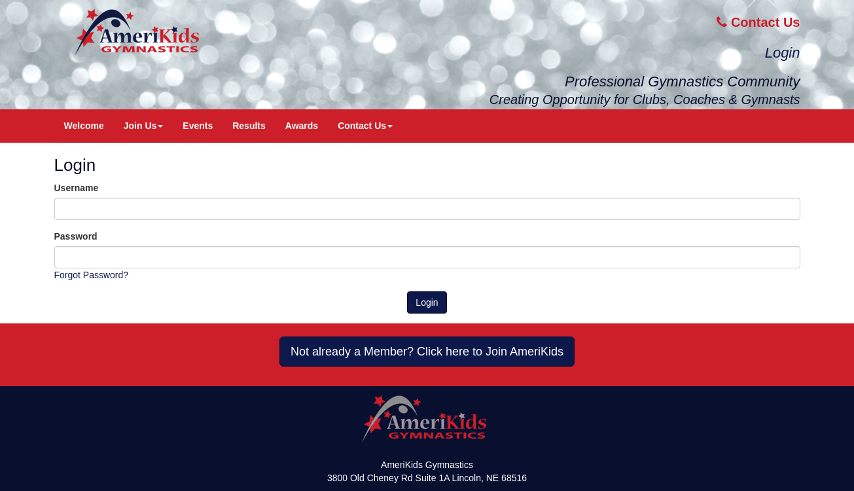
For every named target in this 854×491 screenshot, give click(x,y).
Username (76, 188)
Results (249, 125)
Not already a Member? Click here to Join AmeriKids (427, 351)
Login (782, 53)
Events (198, 125)
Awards (301, 125)
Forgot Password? (91, 275)
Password (76, 236)
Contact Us (758, 22)
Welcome (84, 125)
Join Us (144, 125)
